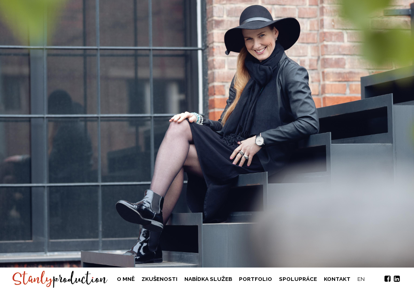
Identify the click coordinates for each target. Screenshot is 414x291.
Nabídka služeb (208, 279)
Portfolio (255, 279)
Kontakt (337, 279)
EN (361, 279)
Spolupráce (298, 279)
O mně (126, 279)
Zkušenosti (159, 279)
